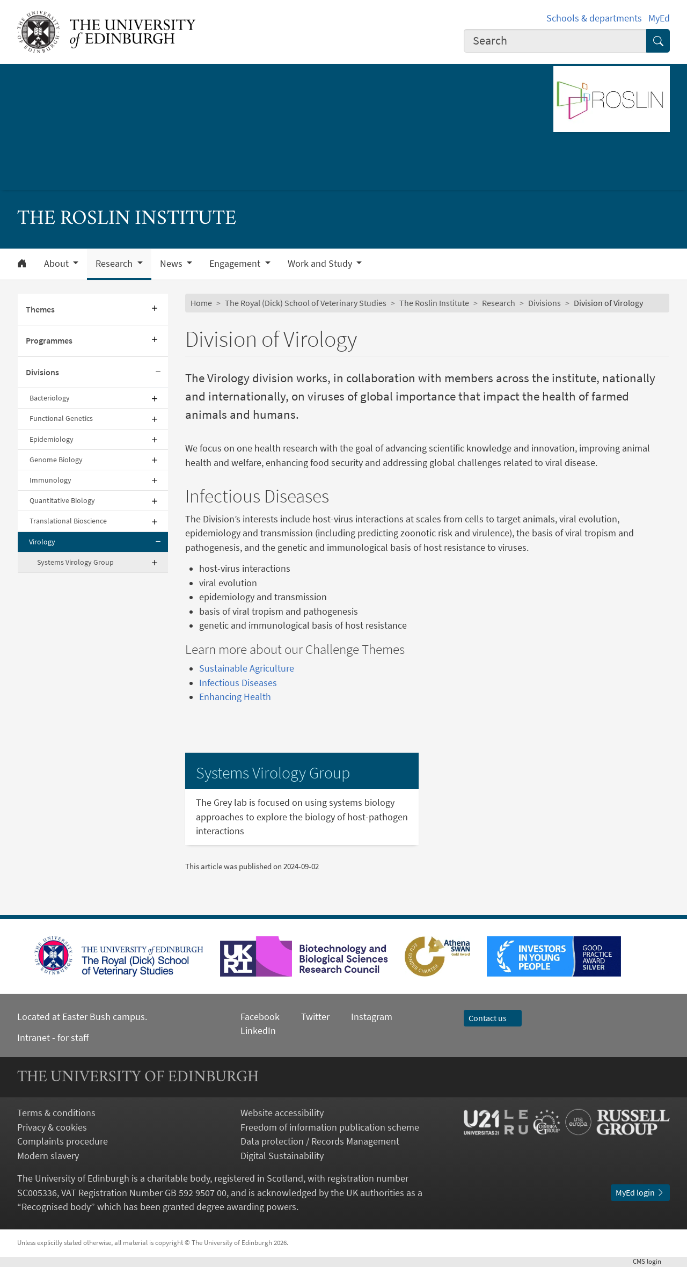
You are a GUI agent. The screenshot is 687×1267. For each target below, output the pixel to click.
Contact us (493, 1018)
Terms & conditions (56, 1113)
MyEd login (640, 1193)
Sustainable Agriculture (246, 668)
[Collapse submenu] (158, 372)
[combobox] (555, 41)
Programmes (49, 341)
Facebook (260, 1017)
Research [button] (115, 264)
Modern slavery (48, 1156)
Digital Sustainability (282, 1156)
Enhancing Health (235, 697)
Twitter (315, 1017)
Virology (42, 542)
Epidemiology (52, 439)
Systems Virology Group (75, 562)
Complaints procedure (62, 1141)
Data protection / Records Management (319, 1141)
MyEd (659, 18)
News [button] (172, 264)
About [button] (57, 264)
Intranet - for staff (53, 1038)
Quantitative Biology (62, 500)
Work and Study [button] (321, 264)
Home (201, 303)
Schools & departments (594, 18)
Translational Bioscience (68, 521)
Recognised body (56, 1207)
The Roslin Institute (434, 303)
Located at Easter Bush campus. (82, 1017)
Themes (40, 309)
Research (498, 303)
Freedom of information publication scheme (329, 1127)
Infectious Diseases (238, 683)
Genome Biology (56, 459)
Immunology (50, 480)
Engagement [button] (235, 264)
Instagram (371, 1017)
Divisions (42, 372)
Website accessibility (282, 1113)
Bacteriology (50, 398)
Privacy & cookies (52, 1127)
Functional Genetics (61, 418)
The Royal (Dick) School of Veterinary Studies (305, 303)
